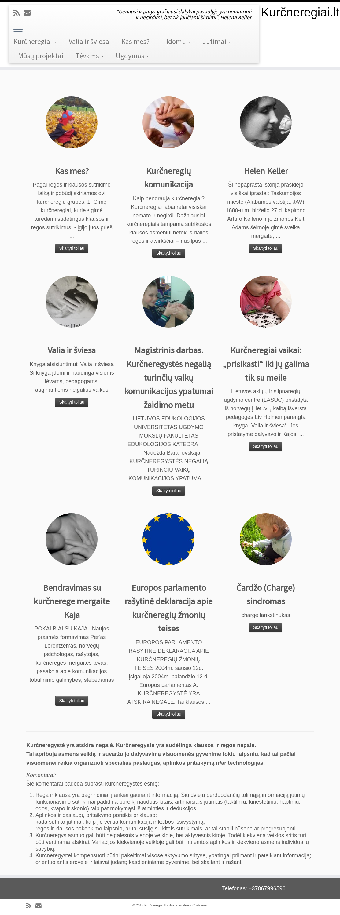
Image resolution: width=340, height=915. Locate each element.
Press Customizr (195, 905)
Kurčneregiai (35, 41)
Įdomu (178, 41)
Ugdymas (132, 55)
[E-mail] (29, 13)
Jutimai (217, 41)
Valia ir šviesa (89, 41)
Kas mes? (137, 41)
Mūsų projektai (40, 55)
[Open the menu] (18, 29)
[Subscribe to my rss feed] (18, 13)
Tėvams (90, 55)
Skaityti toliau (71, 248)
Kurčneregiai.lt (300, 12)
